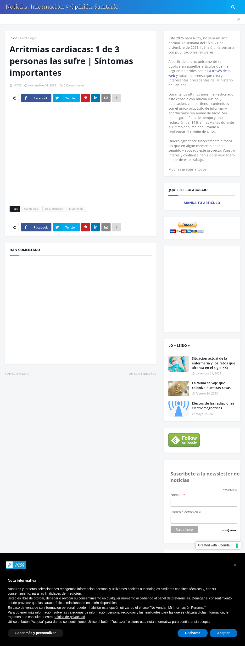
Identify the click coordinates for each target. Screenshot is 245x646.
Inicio (13, 38)
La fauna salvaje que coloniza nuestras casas (211, 385)
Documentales (54, 208)
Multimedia (76, 208)
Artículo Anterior (19, 373)
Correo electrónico (186, 512)
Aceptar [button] (223, 633)
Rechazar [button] (192, 633)
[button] (235, 565)
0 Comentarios (74, 85)
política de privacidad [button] (69, 617)
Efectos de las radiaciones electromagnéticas (213, 405)
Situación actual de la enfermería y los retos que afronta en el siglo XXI (213, 363)
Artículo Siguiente (141, 373)
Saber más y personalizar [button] (35, 633)
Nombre (178, 495)
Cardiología (28, 38)
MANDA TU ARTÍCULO (202, 202)
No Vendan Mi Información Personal (177, 607)
